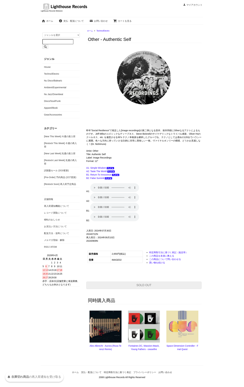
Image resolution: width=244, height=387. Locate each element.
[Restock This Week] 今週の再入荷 (60, 145)
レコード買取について (55, 213)
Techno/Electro (102, 31)
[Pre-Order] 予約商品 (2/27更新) (60, 177)
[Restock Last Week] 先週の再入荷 (60, 162)
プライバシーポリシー (144, 372)
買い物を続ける (157, 262)
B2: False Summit (99, 178)
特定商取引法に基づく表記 (117, 372)
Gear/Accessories (53, 114)
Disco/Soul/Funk (52, 101)
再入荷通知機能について (56, 206)
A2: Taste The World (100, 171)
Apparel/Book (51, 108)
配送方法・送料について (56, 233)
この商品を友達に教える (161, 255)
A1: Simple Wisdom (100, 168)
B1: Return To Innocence (102, 174)
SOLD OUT (143, 285)
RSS (46, 247)
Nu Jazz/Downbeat (53, 94)
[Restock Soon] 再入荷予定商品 (60, 184)
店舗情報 (48, 199)
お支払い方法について (55, 226)
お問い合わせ (98, 21)
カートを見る (122, 21)
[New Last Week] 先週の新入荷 (59, 153)
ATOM (54, 247)
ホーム (47, 21)
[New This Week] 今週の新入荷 (59, 136)
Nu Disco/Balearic (53, 80)
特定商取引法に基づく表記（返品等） (168, 252)
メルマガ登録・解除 (54, 240)
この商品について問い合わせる (165, 259)
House (47, 67)
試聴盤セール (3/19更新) (56, 170)
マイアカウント (192, 5)
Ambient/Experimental (55, 87)
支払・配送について (71, 21)
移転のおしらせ (52, 219)
